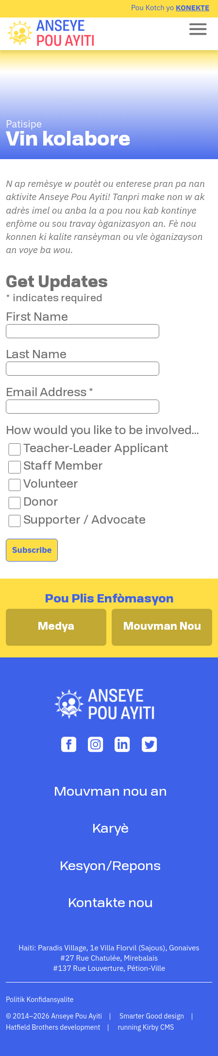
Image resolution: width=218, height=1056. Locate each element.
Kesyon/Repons (110, 866)
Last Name (36, 355)
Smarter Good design (151, 1016)
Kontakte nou (110, 903)
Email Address (49, 393)
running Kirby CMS (145, 1027)
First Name (37, 317)
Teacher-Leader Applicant (95, 449)
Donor (40, 502)
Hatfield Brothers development (53, 1027)
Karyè (110, 829)
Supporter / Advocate (84, 520)
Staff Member (63, 466)
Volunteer (50, 484)
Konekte (192, 7)
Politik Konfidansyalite (40, 999)
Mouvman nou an (110, 792)
